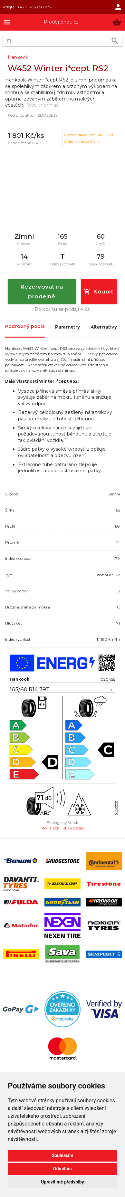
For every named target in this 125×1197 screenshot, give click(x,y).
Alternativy (104, 327)
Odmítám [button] (62, 1168)
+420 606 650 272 (34, 7)
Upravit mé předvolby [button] (62, 1181)
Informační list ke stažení (63, 828)
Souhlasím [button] (62, 1155)
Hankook (18, 57)
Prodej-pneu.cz (61, 22)
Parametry (67, 327)
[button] (117, 22)
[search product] (115, 41)
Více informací (43, 105)
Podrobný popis (25, 327)
